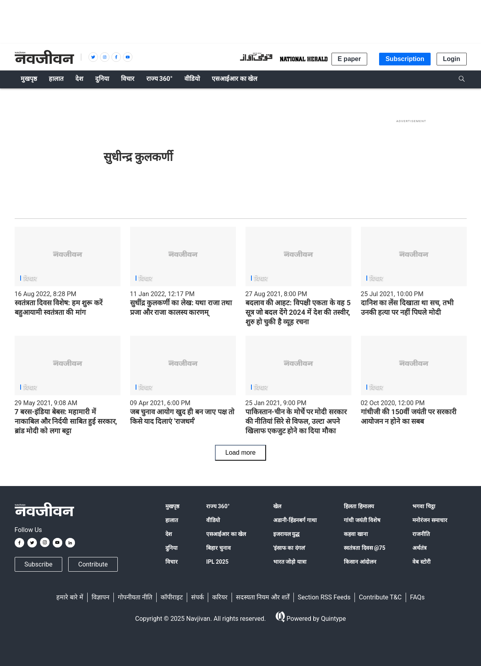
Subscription (404, 59)
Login (451, 59)
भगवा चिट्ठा (423, 506)
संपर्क (197, 597)
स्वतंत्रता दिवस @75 (364, 548)
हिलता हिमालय (359, 506)
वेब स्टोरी (421, 562)
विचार (171, 562)
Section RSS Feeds (324, 597)
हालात (171, 520)
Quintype (332, 618)
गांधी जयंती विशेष (362, 520)
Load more (240, 452)
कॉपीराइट (172, 597)
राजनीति (421, 534)
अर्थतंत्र (419, 548)
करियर (220, 597)
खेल (277, 506)
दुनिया (171, 548)
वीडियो (213, 520)
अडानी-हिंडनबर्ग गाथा (295, 520)
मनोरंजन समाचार (429, 520)
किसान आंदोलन (360, 562)
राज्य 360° (218, 506)
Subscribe (39, 564)
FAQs (417, 597)
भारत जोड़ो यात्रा (290, 562)
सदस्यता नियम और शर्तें (262, 597)
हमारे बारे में (69, 597)
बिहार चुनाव (218, 548)
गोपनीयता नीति (135, 597)
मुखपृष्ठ (172, 506)
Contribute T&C (380, 597)
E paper (349, 59)
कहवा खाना (356, 534)
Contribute (92, 564)
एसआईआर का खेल (226, 534)
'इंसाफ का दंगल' (289, 548)
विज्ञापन (100, 597)
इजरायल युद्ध (286, 534)
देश (168, 534)
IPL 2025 (217, 562)
